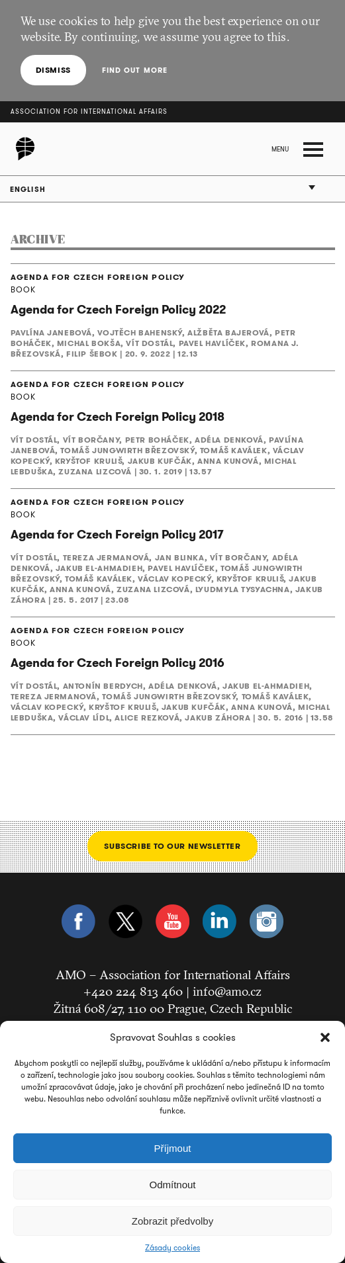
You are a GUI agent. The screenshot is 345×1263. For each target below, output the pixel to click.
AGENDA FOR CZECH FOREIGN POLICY (98, 277)
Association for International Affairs (89, 111)
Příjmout (172, 1148)
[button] (325, 1037)
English (28, 189)
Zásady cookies (172, 1247)
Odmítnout (172, 1184)
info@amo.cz (227, 991)
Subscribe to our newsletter (172, 845)
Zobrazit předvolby (172, 1221)
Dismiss (53, 69)
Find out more (135, 70)
